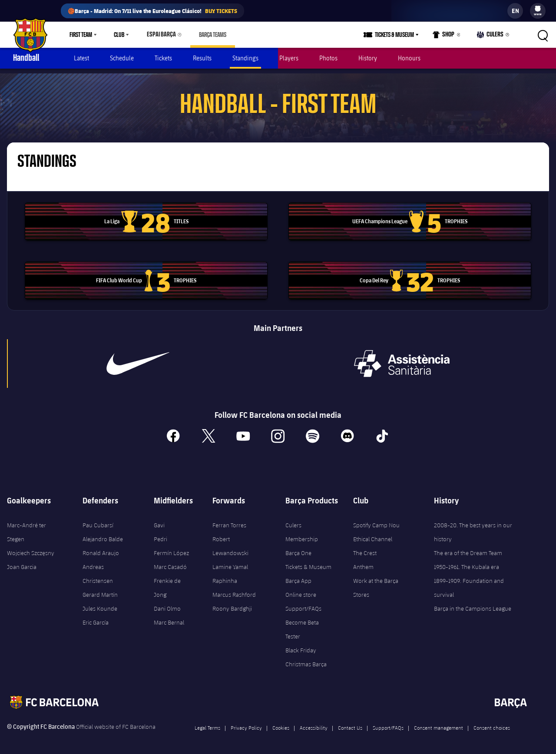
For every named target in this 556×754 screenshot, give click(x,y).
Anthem (363, 562)
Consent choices (491, 723)
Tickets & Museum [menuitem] (397, 34)
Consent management (438, 723)
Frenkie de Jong (167, 582)
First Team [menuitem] (81, 34)
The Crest (365, 548)
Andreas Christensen (98, 569)
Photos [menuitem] (328, 58)
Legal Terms (207, 723)
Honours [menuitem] (409, 58)
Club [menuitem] (119, 34)
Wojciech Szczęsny (30, 548)
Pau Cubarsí (98, 520)
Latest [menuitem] (81, 58)
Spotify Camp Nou (376, 520)
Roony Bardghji (232, 603)
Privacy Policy (246, 723)
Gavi (159, 520)
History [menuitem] (367, 58)
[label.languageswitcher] (515, 11)
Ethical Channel (372, 534)
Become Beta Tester (302, 624)
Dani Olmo (167, 603)
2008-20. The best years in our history (473, 527)
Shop (446, 36)
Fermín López (171, 548)
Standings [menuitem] (245, 58)
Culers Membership (301, 527)
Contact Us (350, 723)
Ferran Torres (229, 520)
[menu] (538, 11)
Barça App (298, 575)
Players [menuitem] (288, 58)
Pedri (160, 534)
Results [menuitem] (202, 58)
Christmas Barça (306, 659)
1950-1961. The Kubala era (466, 562)
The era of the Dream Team (468, 548)
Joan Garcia (21, 562)
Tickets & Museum (308, 562)
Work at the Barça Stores (375, 582)
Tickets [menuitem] (163, 58)
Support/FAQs (303, 603)
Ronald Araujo (101, 548)
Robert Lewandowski (230, 541)
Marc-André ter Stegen (26, 527)
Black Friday (300, 645)
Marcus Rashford (234, 589)
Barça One (298, 548)
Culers (491, 36)
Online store (300, 589)
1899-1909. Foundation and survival (469, 582)
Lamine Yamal (230, 562)
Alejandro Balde (103, 534)
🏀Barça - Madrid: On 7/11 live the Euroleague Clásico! (152, 11)
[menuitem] (538, 9)
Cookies (280, 723)
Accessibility (314, 723)
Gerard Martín (100, 589)
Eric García (96, 617)
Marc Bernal (169, 617)
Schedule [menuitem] (122, 58)
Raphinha (224, 575)
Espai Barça (159, 34)
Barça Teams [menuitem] (208, 34)
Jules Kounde (100, 603)
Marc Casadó (170, 562)
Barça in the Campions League (472, 603)
